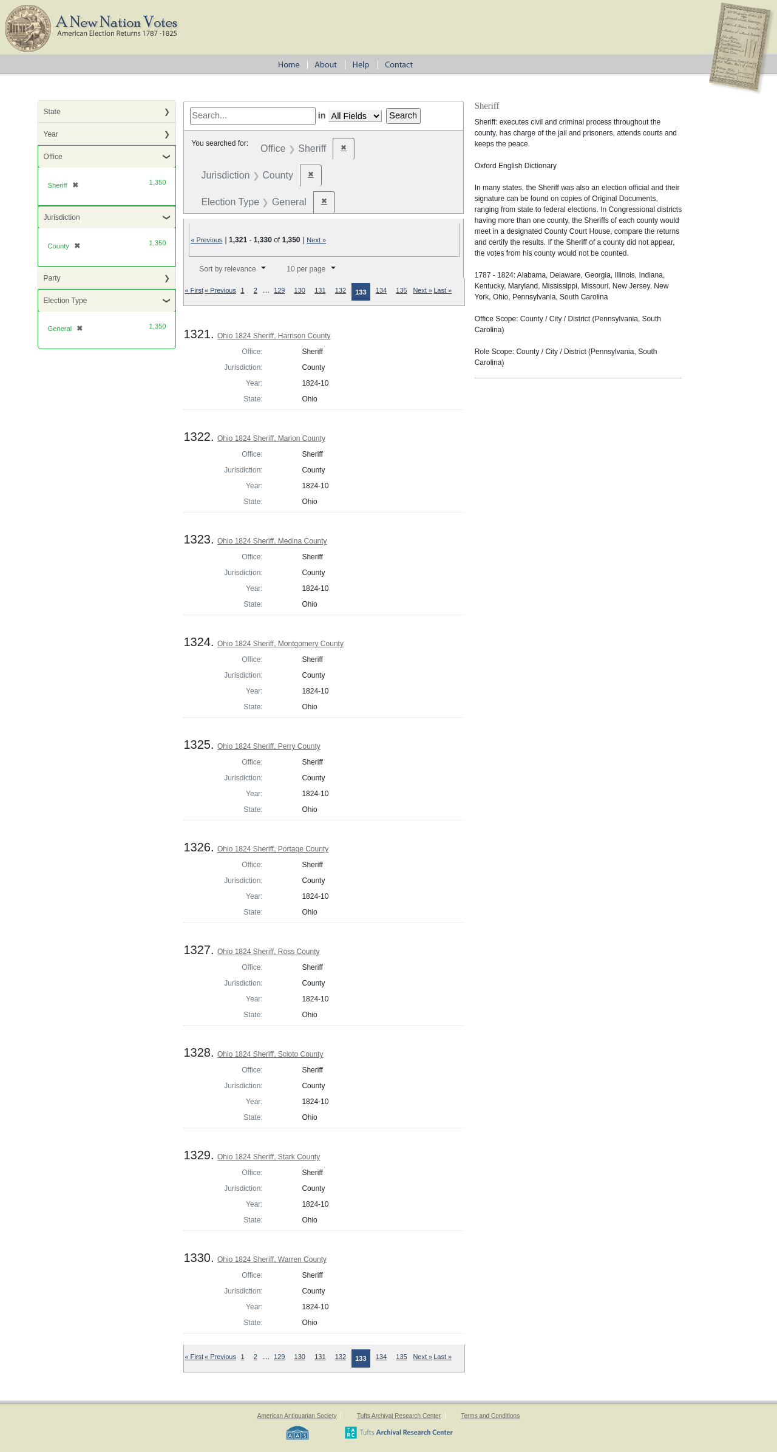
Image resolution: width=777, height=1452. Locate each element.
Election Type (65, 300)
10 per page (306, 269)
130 (299, 290)
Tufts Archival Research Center (399, 1416)
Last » (442, 290)
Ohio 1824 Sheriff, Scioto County (270, 1054)
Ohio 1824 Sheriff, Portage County (272, 849)
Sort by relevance (227, 269)
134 (381, 290)
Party (52, 278)
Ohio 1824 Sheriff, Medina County (272, 541)
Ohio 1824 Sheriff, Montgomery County (280, 643)
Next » (316, 240)
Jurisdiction (62, 217)
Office (53, 156)
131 (319, 290)
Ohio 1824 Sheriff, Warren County (272, 1259)
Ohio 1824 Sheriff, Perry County (269, 746)
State (52, 111)
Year (51, 134)
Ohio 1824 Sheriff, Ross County (268, 951)
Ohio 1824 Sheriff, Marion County (271, 438)
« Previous (206, 240)
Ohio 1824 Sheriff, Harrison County (274, 336)
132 (340, 290)
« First (194, 290)
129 (279, 290)
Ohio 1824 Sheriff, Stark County (268, 1157)
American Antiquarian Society (297, 1416)
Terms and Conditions (490, 1416)
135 (401, 290)
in (322, 115)
